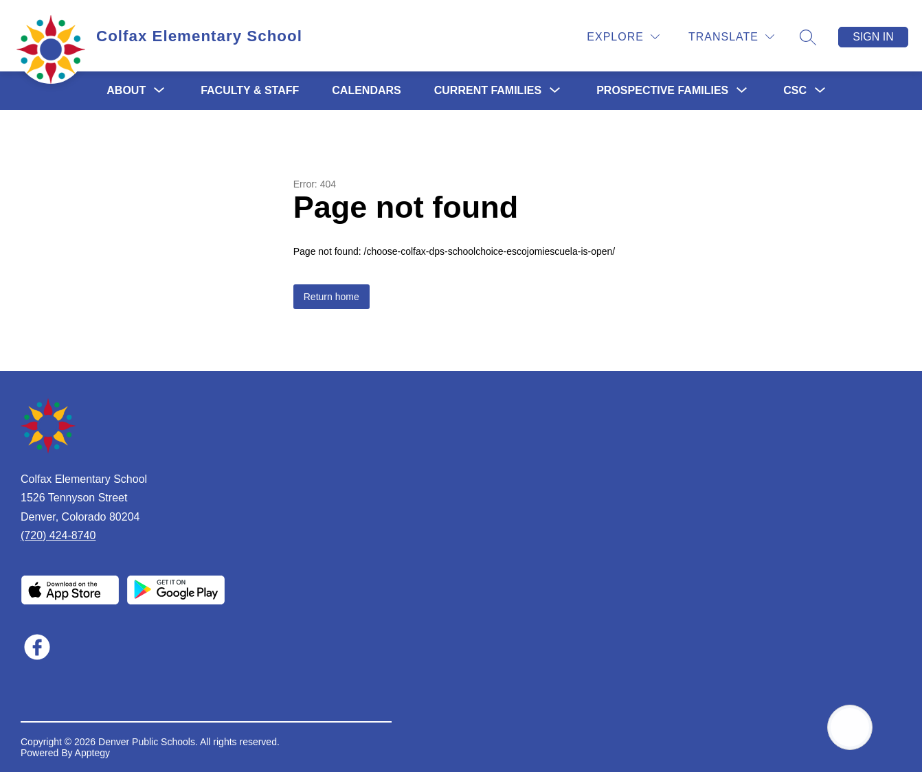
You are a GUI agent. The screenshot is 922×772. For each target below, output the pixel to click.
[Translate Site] (731, 36)
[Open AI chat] (850, 727)
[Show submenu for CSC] (795, 90)
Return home (331, 296)
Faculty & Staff (250, 90)
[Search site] (808, 37)
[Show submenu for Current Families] (487, 90)
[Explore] (623, 36)
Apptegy (92, 752)
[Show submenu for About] (126, 90)
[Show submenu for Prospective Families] (662, 90)
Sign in (873, 37)
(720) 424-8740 (58, 535)
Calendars (366, 90)
